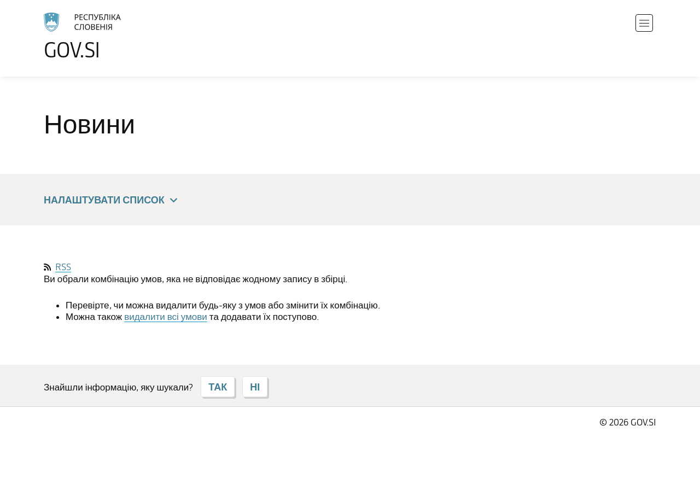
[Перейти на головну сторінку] (113, 36)
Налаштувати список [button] (112, 200)
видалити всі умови (165, 316)
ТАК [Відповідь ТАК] (217, 387)
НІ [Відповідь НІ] (255, 387)
